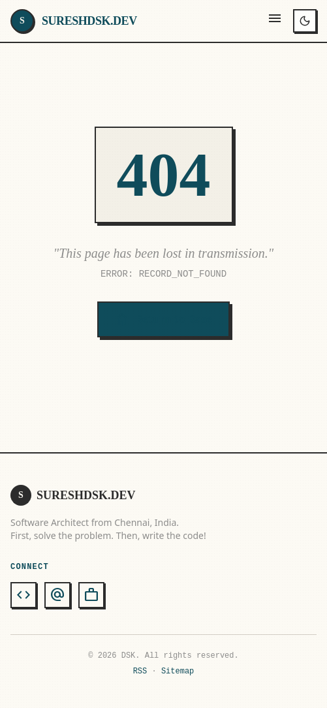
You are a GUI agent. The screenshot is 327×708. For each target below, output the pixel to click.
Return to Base (163, 320)
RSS (140, 671)
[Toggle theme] (305, 21)
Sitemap (177, 671)
